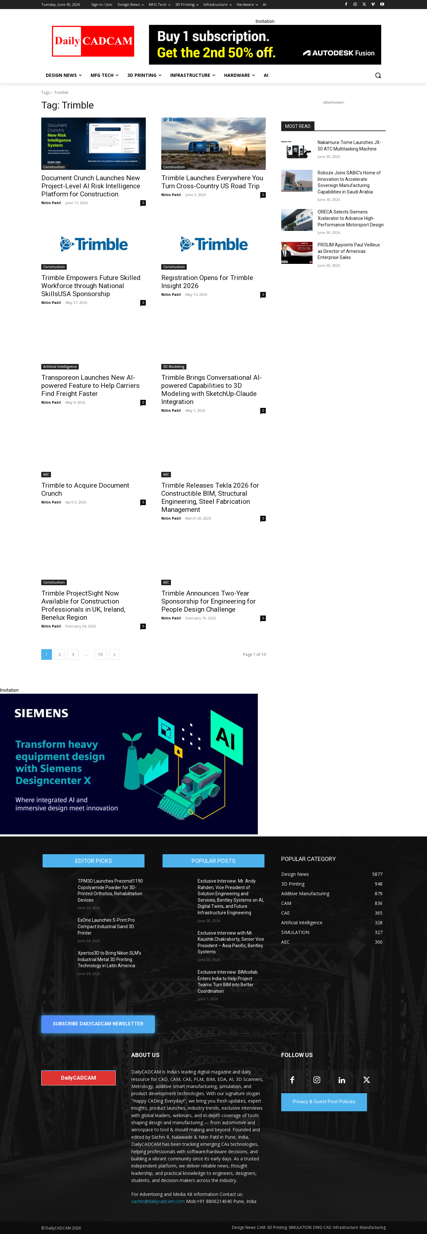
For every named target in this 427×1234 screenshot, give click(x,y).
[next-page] (114, 654)
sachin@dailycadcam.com (158, 1201)
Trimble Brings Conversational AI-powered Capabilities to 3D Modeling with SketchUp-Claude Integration (211, 390)
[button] (378, 75)
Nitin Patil (51, 202)
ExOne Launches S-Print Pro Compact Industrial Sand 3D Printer (106, 926)
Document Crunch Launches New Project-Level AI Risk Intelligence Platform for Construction (90, 186)
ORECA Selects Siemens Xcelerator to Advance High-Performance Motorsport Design (351, 218)
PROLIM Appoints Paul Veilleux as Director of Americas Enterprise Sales (349, 251)
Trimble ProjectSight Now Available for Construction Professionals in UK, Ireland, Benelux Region (83, 605)
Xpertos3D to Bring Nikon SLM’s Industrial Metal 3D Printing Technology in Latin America (109, 959)
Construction (54, 167)
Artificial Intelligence (60, 366)
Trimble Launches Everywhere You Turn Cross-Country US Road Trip (212, 182)
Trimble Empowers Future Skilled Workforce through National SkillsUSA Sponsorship (91, 286)
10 (100, 654)
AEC (46, 474)
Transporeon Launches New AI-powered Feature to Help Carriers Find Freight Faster (90, 386)
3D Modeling (173, 366)
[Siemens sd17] (129, 832)
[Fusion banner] (265, 45)
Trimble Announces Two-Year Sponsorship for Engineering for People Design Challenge (208, 601)
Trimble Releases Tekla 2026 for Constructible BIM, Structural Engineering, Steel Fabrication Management (210, 497)
